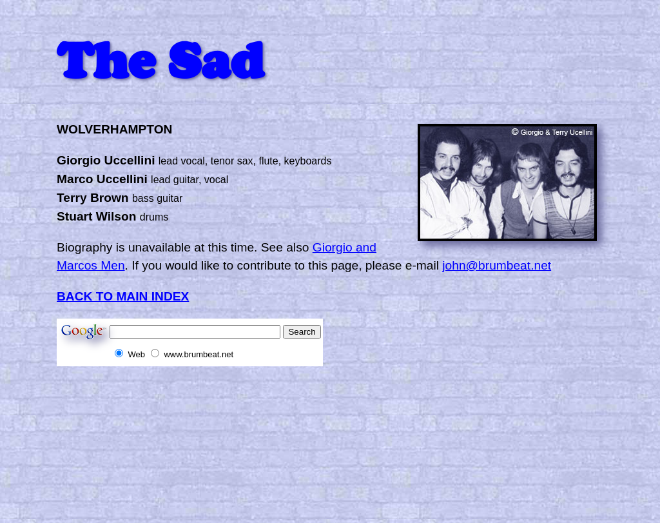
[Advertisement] (291, 395)
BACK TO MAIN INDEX (123, 296)
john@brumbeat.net (496, 265)
